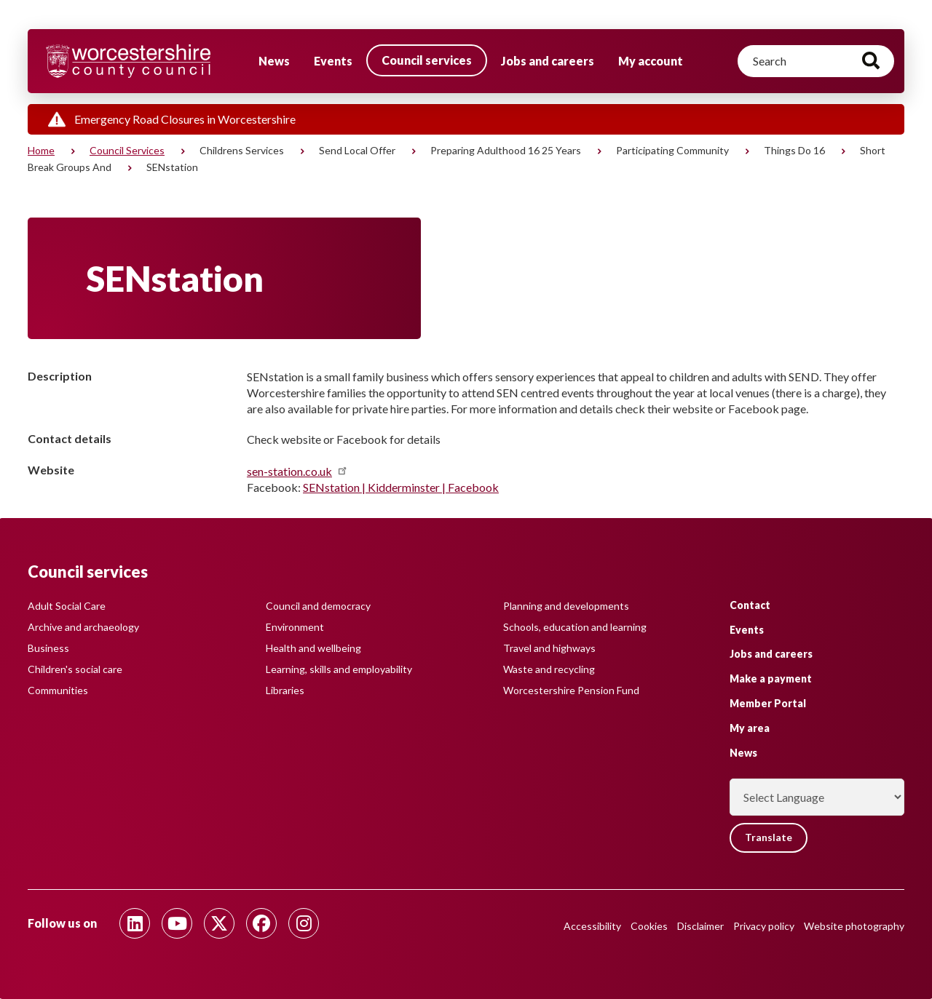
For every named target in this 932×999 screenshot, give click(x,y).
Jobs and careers (547, 61)
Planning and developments (566, 606)
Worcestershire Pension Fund (571, 690)
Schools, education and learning (575, 627)
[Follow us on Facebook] (261, 923)
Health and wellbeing (313, 648)
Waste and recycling (549, 669)
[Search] (816, 61)
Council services (427, 60)
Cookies (649, 926)
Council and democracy (318, 606)
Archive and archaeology (83, 627)
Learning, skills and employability (339, 669)
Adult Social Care (67, 606)
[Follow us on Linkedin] (134, 923)
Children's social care (75, 669)
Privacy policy (763, 926)
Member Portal (768, 703)
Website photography (854, 926)
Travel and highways (549, 648)
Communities (58, 690)
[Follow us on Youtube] (177, 923)
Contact (750, 605)
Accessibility (592, 926)
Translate (769, 838)
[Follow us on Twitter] (219, 923)
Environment (295, 627)
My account (650, 61)
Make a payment (771, 678)
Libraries (285, 690)
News (274, 61)
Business (48, 648)
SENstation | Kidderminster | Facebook (401, 487)
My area (750, 728)
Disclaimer (700, 926)
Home (41, 150)
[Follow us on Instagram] (303, 923)
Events (333, 61)
